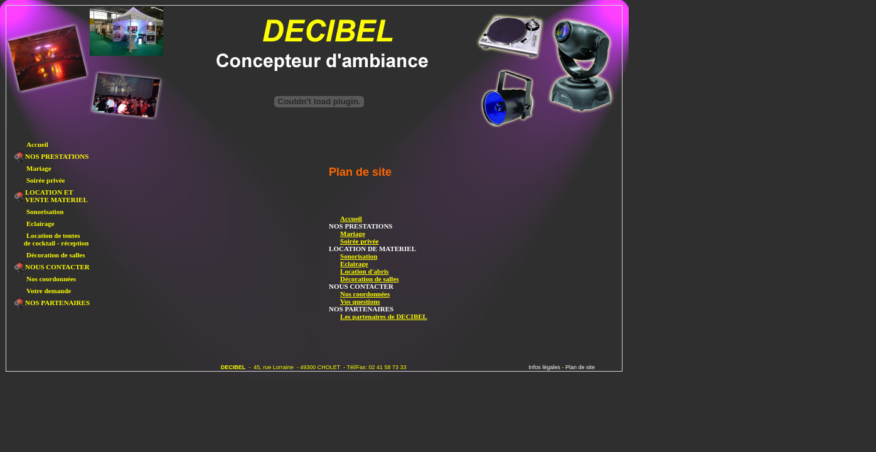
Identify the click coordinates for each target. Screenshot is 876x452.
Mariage (347, 233)
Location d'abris (358, 271)
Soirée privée (353, 241)
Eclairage (348, 263)
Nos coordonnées (359, 294)
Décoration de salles (363, 278)
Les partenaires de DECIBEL (378, 316)
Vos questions (354, 301)
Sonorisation (353, 256)
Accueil (345, 218)
